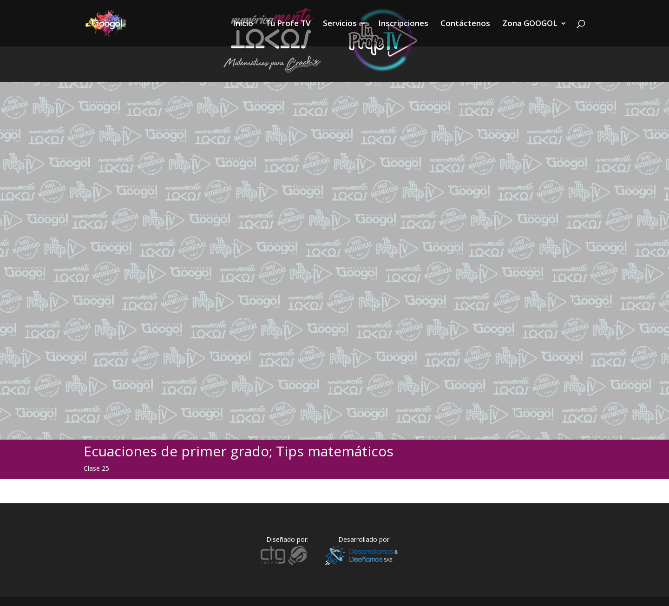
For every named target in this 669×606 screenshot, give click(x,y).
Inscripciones (403, 24)
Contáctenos (465, 24)
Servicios (340, 24)
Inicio (243, 24)
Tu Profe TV (288, 24)
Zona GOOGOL (530, 24)
